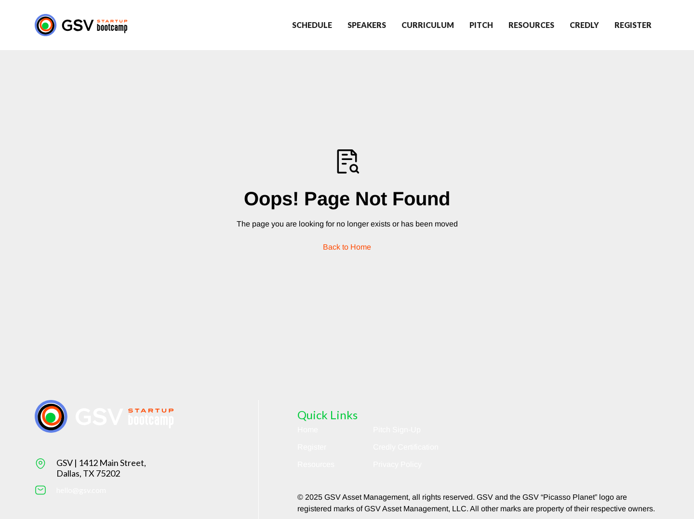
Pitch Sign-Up (397, 430)
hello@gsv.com (81, 489)
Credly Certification (406, 447)
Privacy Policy (397, 464)
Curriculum (427, 24)
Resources (531, 24)
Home (307, 430)
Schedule (312, 24)
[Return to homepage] (81, 25)
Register (311, 447)
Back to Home (347, 247)
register (633, 24)
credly (584, 24)
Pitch (481, 24)
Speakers (366, 24)
